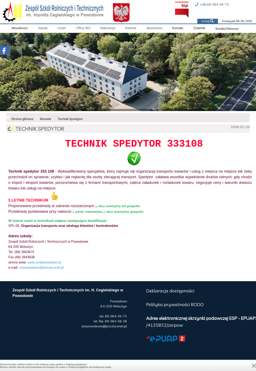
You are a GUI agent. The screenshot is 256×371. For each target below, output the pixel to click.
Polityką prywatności (76, 364)
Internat (130, 28)
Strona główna (22, 119)
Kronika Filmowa (227, 29)
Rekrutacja (108, 28)
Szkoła (42, 28)
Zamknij (254, 366)
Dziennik (199, 28)
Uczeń (61, 28)
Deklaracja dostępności (170, 291)
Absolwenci (154, 28)
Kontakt (177, 28)
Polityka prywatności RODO (175, 304)
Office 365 (83, 28)
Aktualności (19, 28)
